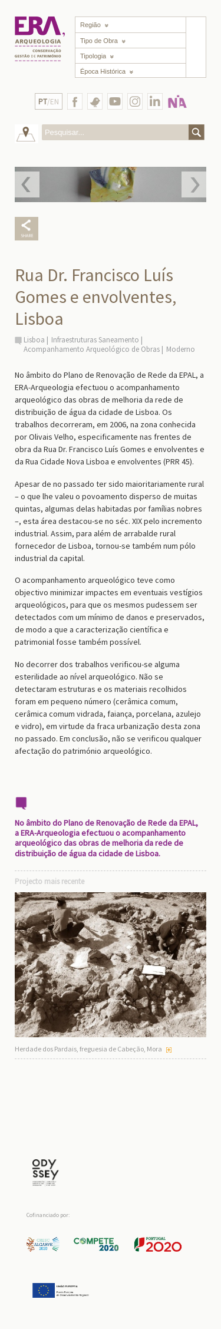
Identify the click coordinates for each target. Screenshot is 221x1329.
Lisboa (34, 340)
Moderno (180, 349)
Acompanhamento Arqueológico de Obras (92, 349)
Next (194, 184)
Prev (27, 184)
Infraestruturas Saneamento (95, 340)
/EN (48, 102)
